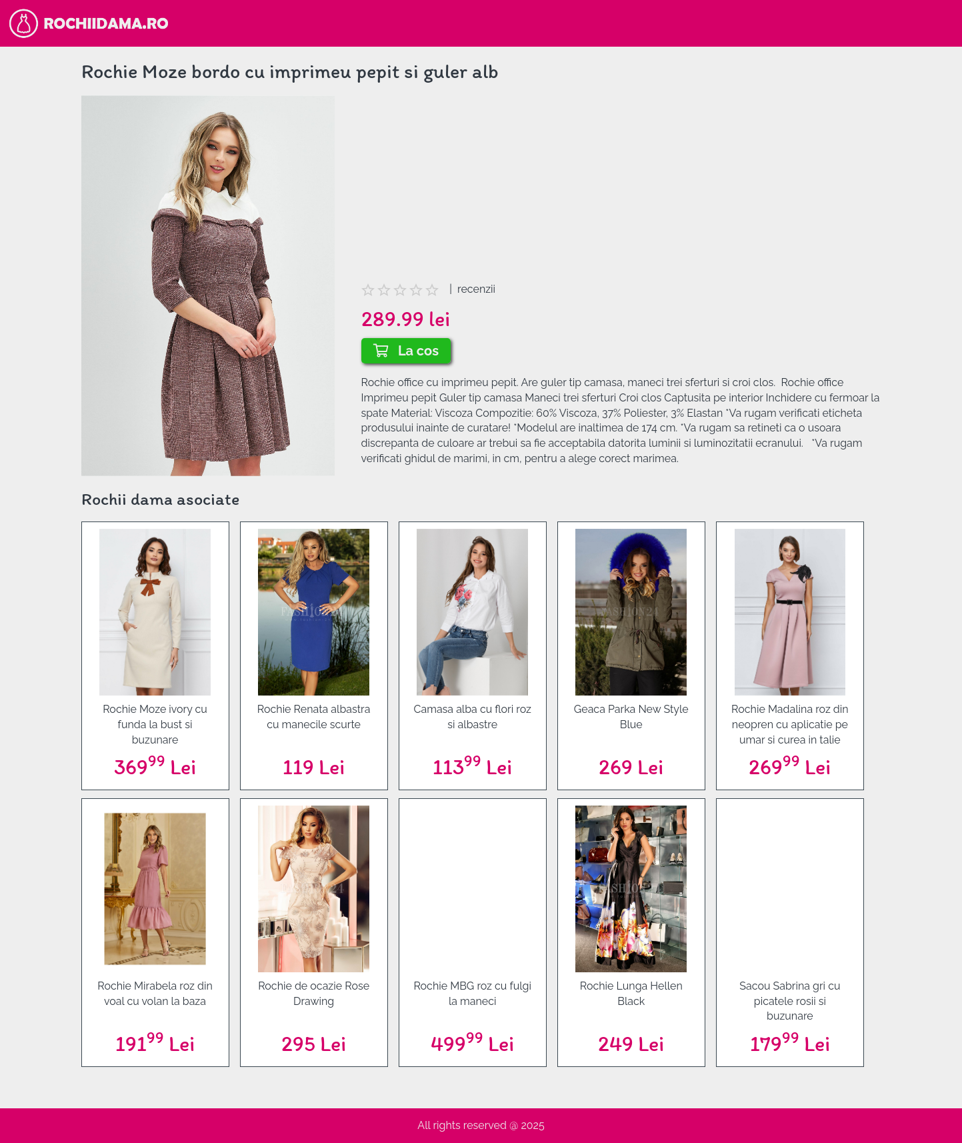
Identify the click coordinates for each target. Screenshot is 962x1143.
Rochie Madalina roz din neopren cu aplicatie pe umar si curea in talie (790, 724)
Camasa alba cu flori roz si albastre (472, 717)
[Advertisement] (621, 188)
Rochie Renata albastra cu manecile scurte (314, 717)
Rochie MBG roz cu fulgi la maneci (472, 994)
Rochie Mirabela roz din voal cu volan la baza (154, 994)
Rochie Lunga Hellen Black (631, 994)
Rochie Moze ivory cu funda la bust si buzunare (155, 724)
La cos (406, 351)
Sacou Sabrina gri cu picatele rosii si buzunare (789, 1001)
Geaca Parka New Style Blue (631, 717)
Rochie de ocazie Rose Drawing (313, 994)
